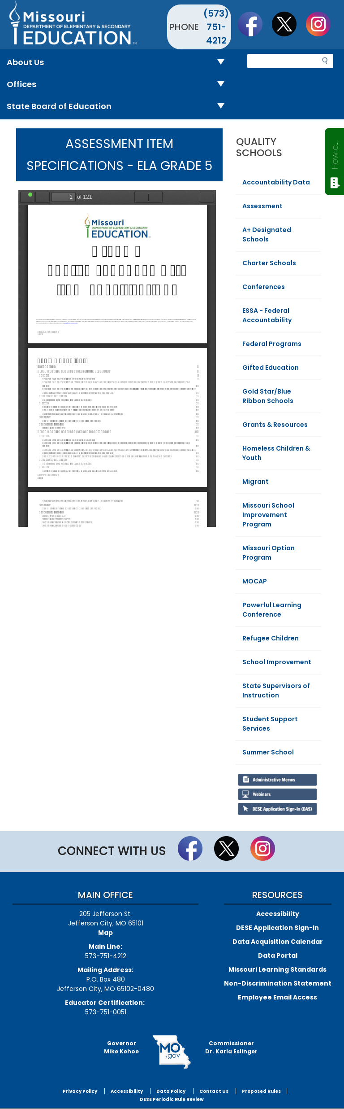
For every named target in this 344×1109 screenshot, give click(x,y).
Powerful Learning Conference (271, 610)
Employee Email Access (277, 997)
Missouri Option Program (268, 553)
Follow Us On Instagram (322, 23)
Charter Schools (269, 263)
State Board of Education (119, 106)
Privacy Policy (80, 1091)
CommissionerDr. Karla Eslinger (231, 1047)
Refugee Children (270, 638)
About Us (119, 62)
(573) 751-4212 (216, 27)
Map (105, 932)
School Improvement (276, 662)
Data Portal (277, 955)
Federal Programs (271, 343)
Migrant (255, 481)
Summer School (268, 752)
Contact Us (213, 1091)
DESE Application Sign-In (277, 927)
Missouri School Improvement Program (268, 515)
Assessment (262, 206)
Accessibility (277, 913)
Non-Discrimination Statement (277, 983)
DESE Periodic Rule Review (172, 1099)
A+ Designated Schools (266, 234)
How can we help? (334, 153)
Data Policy (170, 1091)
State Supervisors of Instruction (276, 690)
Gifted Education (270, 367)
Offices (119, 84)
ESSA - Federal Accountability (267, 315)
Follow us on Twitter (288, 23)
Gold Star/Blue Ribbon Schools (267, 396)
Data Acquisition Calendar (277, 941)
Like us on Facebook (254, 23)
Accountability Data (276, 182)
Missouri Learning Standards (277, 969)
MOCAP (254, 581)
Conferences (263, 286)
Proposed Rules (261, 1091)
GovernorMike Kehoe (121, 1047)
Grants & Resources (275, 424)
